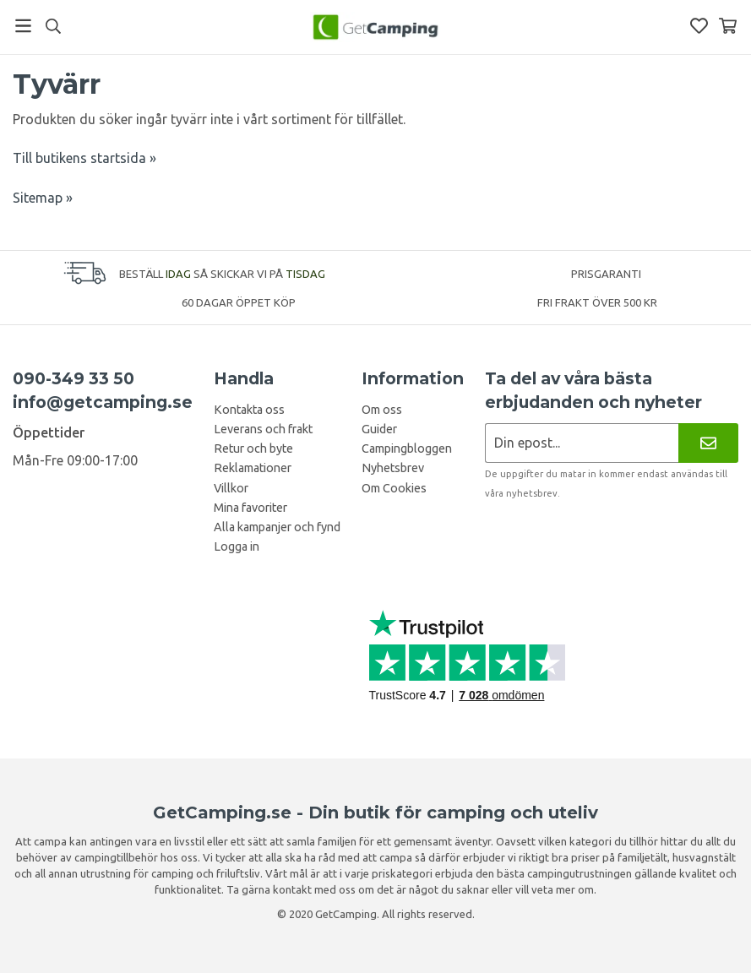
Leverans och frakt (263, 429)
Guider (379, 429)
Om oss (382, 409)
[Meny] (23, 26)
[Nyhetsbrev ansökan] (581, 443)
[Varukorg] (728, 26)
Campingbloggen (407, 448)
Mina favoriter (250, 507)
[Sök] (53, 26)
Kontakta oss (249, 409)
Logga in (236, 546)
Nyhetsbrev (393, 468)
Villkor (231, 488)
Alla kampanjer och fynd (277, 527)
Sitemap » (43, 197)
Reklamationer (252, 468)
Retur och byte (253, 448)
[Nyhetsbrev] (708, 443)
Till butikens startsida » (84, 158)
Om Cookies (394, 488)
